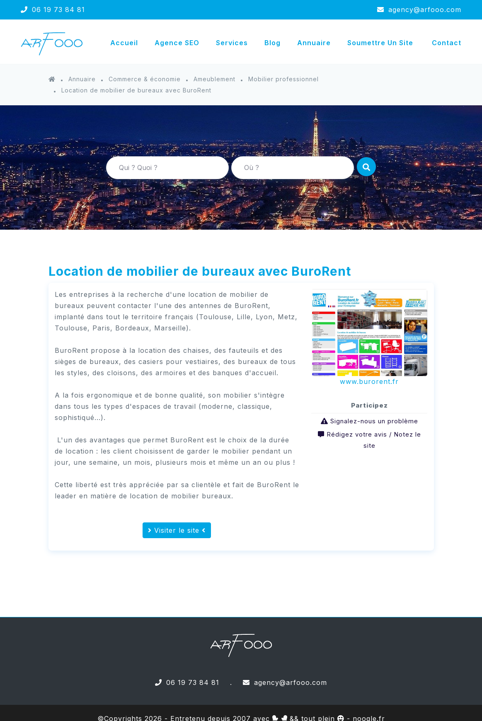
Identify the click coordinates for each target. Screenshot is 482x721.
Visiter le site (177, 530)
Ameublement (214, 79)
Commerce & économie (145, 79)
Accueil (124, 43)
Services (232, 43)
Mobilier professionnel (283, 79)
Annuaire (314, 43)
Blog (272, 43)
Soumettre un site (380, 43)
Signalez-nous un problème (374, 421)
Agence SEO (177, 43)
